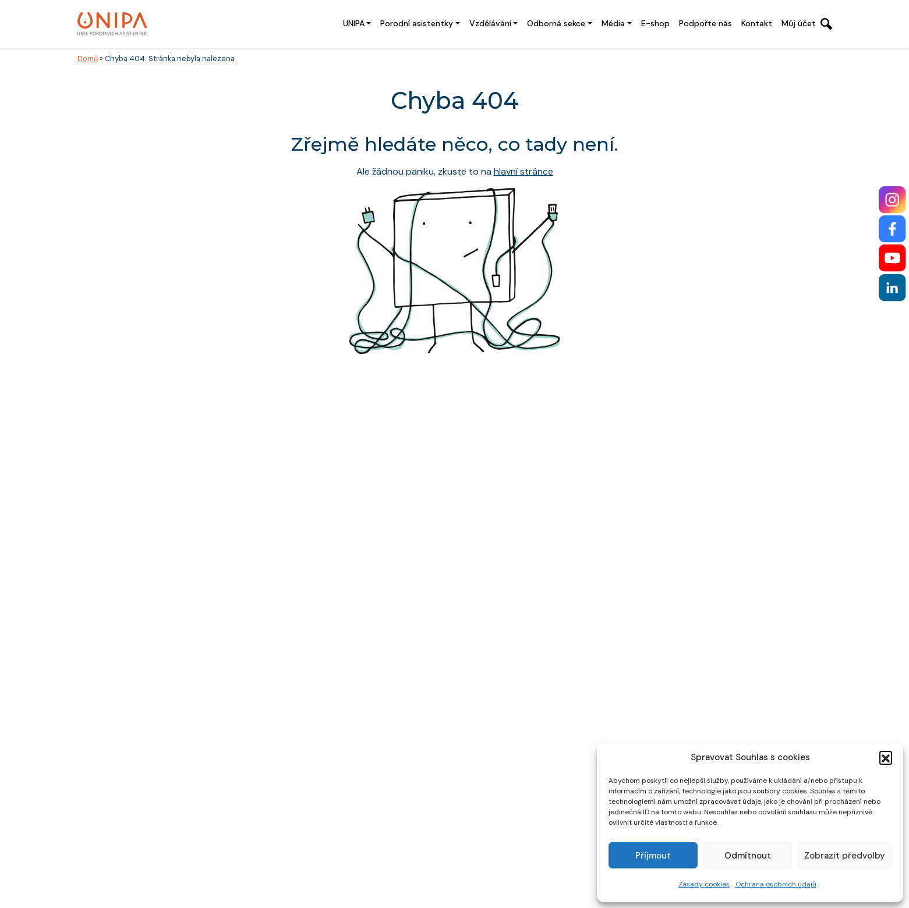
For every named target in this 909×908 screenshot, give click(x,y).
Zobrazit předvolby (844, 855)
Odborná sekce (556, 23)
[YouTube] (892, 258)
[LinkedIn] (892, 288)
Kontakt (756, 23)
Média (613, 23)
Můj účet (798, 23)
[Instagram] (892, 200)
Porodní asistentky (416, 23)
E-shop (655, 23)
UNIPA (354, 23)
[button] (886, 757)
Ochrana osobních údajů (775, 884)
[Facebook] (892, 229)
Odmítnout (747, 855)
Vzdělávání (490, 23)
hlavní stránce (523, 171)
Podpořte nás (705, 23)
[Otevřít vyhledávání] (826, 24)
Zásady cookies (704, 884)
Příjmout (653, 855)
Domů (87, 58)
